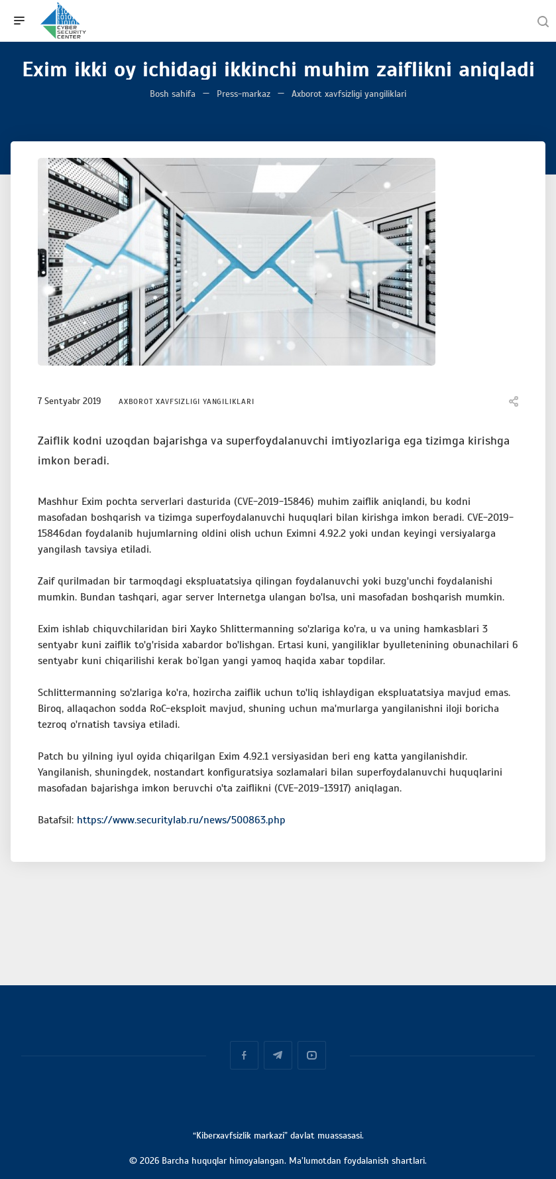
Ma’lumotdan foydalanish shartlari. (358, 1160)
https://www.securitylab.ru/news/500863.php (181, 820)
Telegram (278, 1055)
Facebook (244, 1055)
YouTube (312, 1055)
